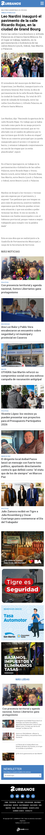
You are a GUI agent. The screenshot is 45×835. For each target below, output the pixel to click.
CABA (6, 802)
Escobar (20, 802)
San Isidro (34, 805)
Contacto (28, 811)
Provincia (12, 802)
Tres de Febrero (22, 808)
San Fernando (24, 805)
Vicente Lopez (34, 808)
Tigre (13, 808)
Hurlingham (28, 802)
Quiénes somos (18, 811)
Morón (15, 805)
